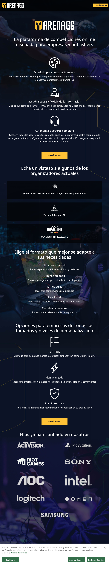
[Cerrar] (105, 550)
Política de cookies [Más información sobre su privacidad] (19, 554)
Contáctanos (101, 5)
